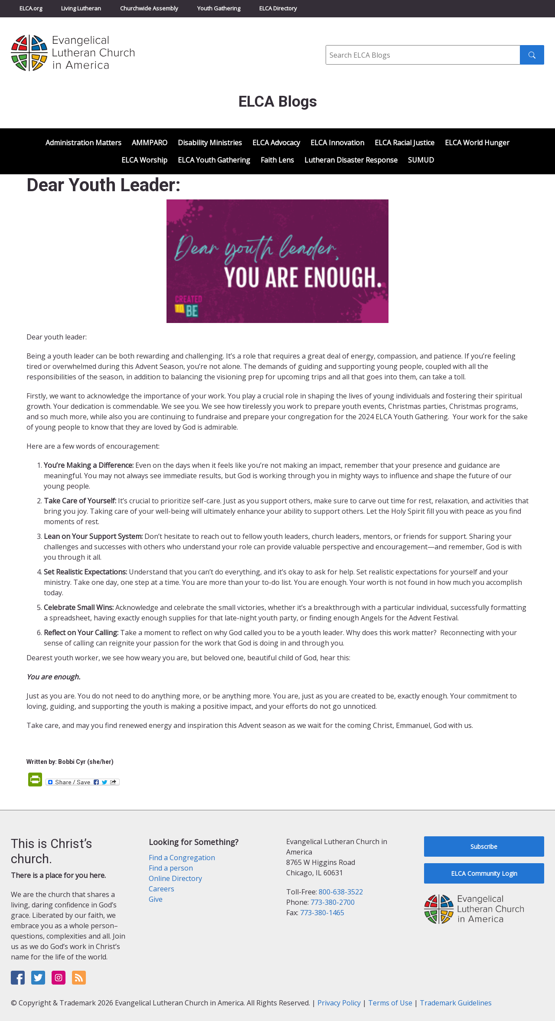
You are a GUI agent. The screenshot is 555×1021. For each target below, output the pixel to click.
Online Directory (175, 878)
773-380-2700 (332, 902)
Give (156, 899)
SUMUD (421, 160)
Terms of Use (390, 1003)
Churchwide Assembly (149, 8)
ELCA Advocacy (276, 142)
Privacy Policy (339, 1003)
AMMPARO (149, 142)
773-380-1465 (322, 912)
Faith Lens (277, 160)
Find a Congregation (182, 857)
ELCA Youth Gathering (214, 160)
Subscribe (483, 846)
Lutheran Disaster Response (351, 160)
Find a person (171, 868)
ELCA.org (31, 8)
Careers (161, 889)
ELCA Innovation (337, 142)
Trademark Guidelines (456, 1003)
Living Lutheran (81, 8)
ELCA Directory (278, 8)
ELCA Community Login (484, 873)
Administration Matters (83, 142)
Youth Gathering (218, 8)
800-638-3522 (341, 892)
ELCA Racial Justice (404, 142)
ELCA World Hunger (477, 142)
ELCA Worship (144, 160)
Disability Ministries (210, 142)
